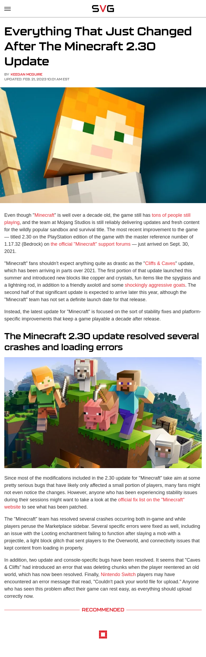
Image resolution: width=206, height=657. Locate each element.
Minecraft (44, 215)
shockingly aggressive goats (155, 285)
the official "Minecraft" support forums (91, 244)
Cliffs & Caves (160, 263)
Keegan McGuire (26, 74)
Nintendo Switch (118, 574)
